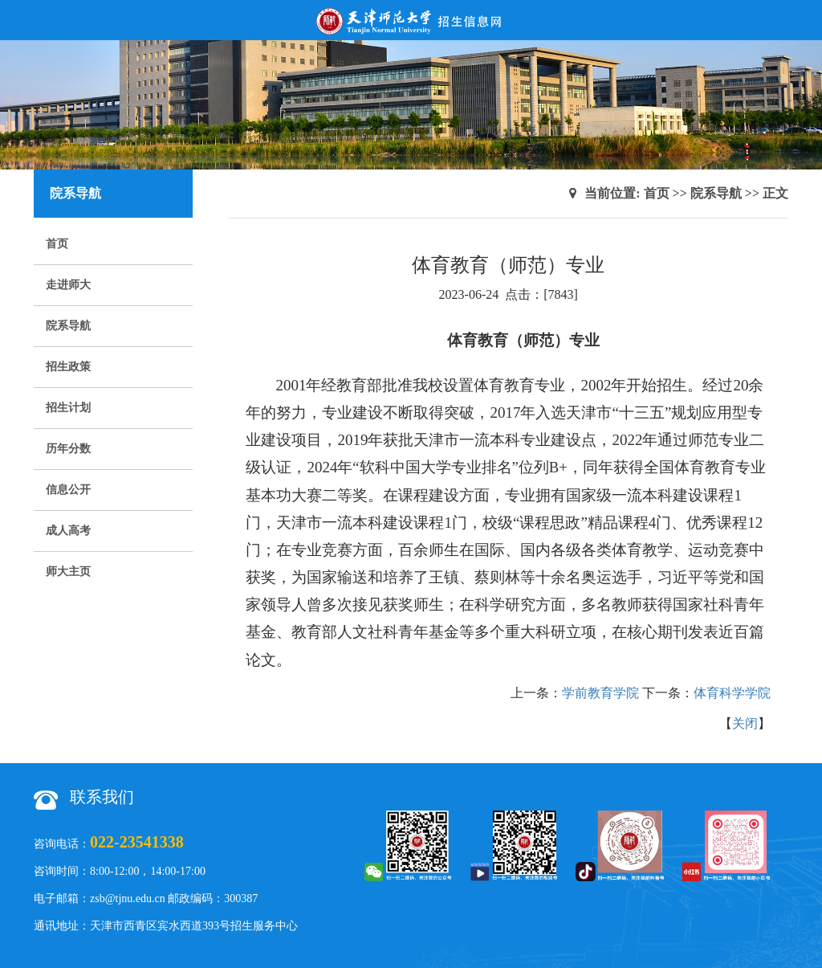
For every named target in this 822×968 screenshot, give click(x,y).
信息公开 (68, 490)
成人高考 (68, 531)
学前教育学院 (600, 693)
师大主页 (68, 572)
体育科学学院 (732, 693)
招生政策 (68, 367)
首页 (57, 244)
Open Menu (802, 20)
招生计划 (68, 408)
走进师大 (68, 285)
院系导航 (68, 326)
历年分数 (68, 449)
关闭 (745, 723)
